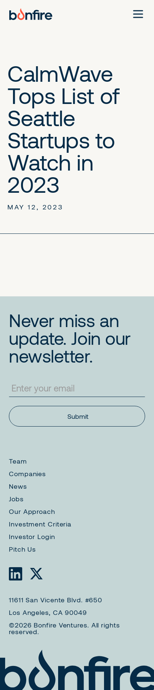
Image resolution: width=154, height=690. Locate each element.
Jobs (16, 498)
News (18, 486)
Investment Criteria (40, 524)
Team (18, 461)
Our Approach (32, 511)
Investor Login (32, 536)
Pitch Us (22, 549)
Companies (27, 473)
